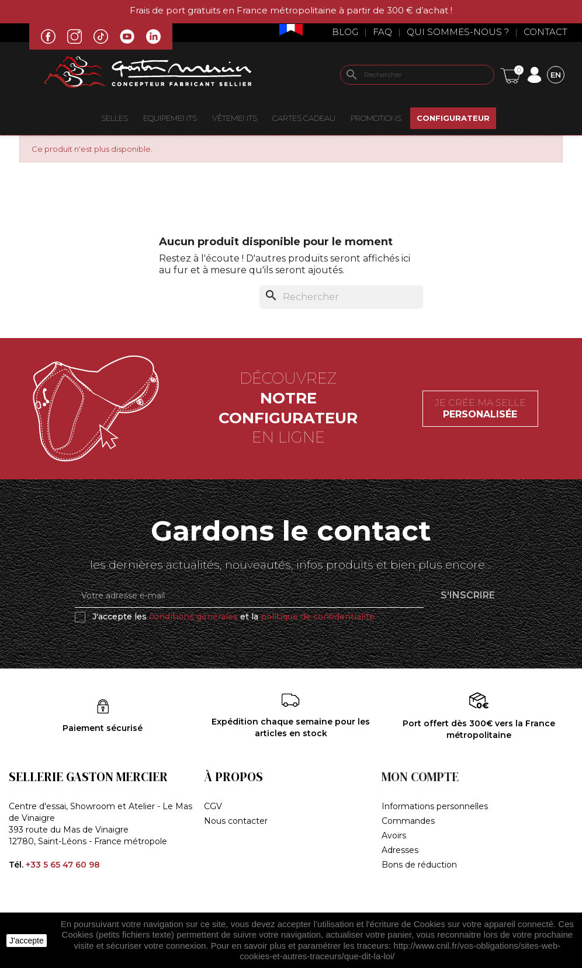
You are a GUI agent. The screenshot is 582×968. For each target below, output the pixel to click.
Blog (345, 31)
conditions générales (193, 616)
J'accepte (26, 940)
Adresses (400, 850)
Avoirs (394, 835)
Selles (114, 118)
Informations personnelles (435, 806)
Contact (545, 31)
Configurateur (453, 118)
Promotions (376, 118)
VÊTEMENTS (234, 118)
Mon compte (420, 776)
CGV (213, 806)
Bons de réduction (419, 864)
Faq (382, 31)
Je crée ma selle (480, 408)
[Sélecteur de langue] (555, 74)
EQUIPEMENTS (170, 118)
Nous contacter (236, 821)
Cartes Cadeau (303, 118)
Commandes (408, 821)
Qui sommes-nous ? (458, 31)
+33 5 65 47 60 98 (63, 864)
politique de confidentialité (318, 616)
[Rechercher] (417, 75)
